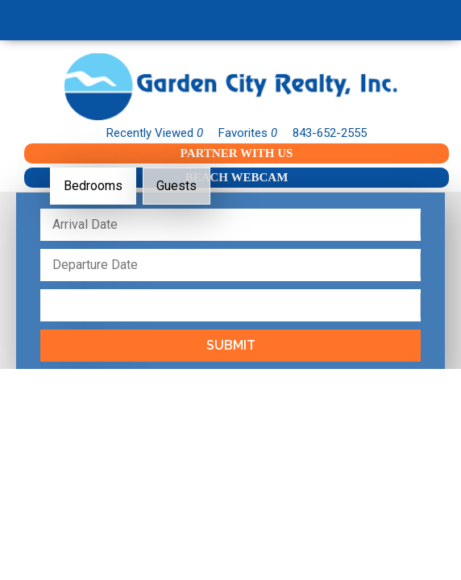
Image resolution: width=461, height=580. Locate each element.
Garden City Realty (230, 86)
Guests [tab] (176, 185)
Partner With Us (237, 153)
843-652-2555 (330, 133)
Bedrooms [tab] (93, 185)
